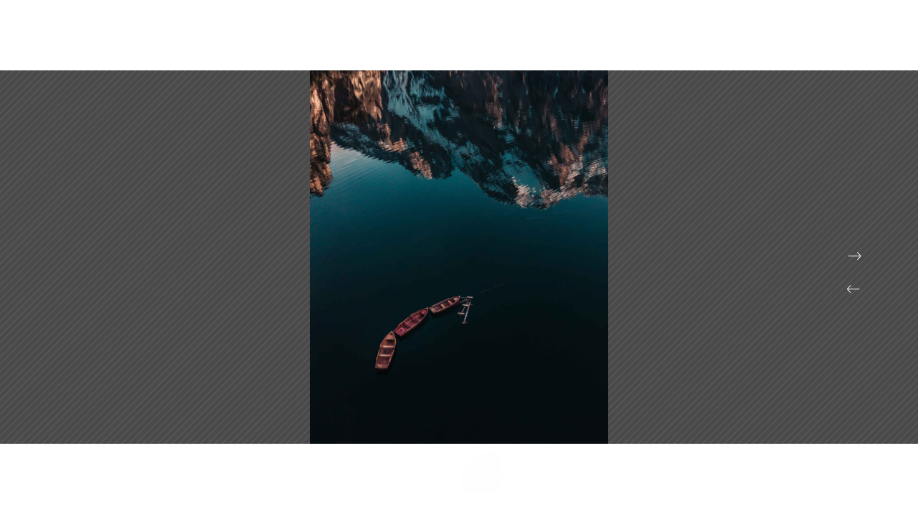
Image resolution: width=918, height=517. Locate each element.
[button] (853, 289)
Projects (640, 43)
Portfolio (709, 43)
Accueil (574, 43)
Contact (834, 43)
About (773, 43)
